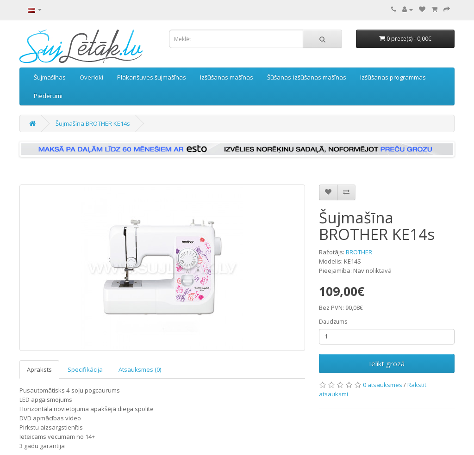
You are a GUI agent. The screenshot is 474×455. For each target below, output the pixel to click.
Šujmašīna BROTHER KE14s (93, 123)
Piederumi (48, 96)
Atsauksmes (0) (139, 369)
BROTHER (359, 252)
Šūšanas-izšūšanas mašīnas (306, 77)
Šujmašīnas (50, 77)
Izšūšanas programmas (393, 77)
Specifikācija (85, 369)
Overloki (91, 77)
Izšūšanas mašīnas (226, 77)
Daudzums (333, 322)
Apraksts (39, 369)
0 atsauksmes (382, 385)
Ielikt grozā (387, 363)
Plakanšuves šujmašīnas (151, 77)
